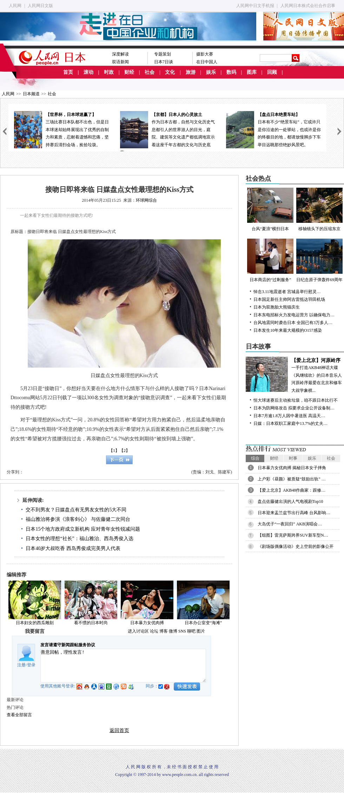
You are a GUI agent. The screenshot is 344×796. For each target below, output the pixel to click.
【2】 (124, 450)
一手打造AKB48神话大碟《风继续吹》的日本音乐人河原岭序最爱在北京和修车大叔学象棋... (295, 375)
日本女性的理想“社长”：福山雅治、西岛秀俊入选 (79, 538)
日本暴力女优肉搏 (147, 622)
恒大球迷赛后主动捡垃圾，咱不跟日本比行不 (295, 400)
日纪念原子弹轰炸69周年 (319, 260)
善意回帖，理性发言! (123, 665)
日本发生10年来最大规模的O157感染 (287, 330)
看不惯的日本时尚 (91, 622)
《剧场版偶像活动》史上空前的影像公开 (295, 546)
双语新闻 (120, 61)
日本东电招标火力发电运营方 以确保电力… (294, 314)
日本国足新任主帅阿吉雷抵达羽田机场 (289, 299)
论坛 (154, 631)
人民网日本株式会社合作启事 (307, 5)
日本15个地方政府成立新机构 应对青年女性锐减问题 (83, 529)
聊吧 (191, 631)
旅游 (191, 72)
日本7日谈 (163, 61)
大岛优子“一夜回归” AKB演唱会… (290, 524)
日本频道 (31, 93)
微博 (173, 631)
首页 (68, 72)
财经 (129, 72)
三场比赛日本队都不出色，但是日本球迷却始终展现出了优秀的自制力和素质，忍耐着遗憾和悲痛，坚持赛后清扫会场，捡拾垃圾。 (61, 129)
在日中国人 (206, 61)
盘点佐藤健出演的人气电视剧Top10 (290, 501)
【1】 (114, 450)
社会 (149, 72)
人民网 (15, 5)
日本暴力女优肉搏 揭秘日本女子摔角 (292, 467)
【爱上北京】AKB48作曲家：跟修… (291, 490)
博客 (163, 631)
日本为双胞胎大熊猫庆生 (276, 307)
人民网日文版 (40, 5)
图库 (252, 72)
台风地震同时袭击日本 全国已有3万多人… (292, 322)
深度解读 (120, 54)
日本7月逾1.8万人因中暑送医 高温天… (289, 415)
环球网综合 (146, 200)
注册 (21, 664)
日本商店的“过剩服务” (270, 260)
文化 (170, 72)
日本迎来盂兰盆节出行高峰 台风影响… (294, 512)
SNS (182, 631)
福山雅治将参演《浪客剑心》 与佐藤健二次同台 (78, 519)
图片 (201, 631)
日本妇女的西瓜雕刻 (35, 622)
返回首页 (119, 730)
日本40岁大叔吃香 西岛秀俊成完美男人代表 (73, 548)
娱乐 (211, 72)
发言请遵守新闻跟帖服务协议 (67, 644)
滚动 (88, 72)
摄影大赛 (204, 54)
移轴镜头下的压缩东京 (319, 209)
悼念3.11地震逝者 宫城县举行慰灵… (287, 291)
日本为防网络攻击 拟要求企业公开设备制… (294, 408)
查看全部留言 (19, 714)
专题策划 (162, 54)
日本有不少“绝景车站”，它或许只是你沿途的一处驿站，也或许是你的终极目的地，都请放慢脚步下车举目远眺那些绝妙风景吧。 (273, 129)
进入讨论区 (138, 631)
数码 (231, 72)
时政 (109, 72)
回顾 (272, 72)
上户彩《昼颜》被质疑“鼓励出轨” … (292, 479)
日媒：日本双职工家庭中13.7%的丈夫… (290, 423)
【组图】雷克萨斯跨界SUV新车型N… (293, 535)
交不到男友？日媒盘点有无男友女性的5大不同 (76, 509)
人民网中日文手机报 (255, 5)
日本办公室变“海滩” (203, 622)
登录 (31, 664)
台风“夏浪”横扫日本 (270, 209)
